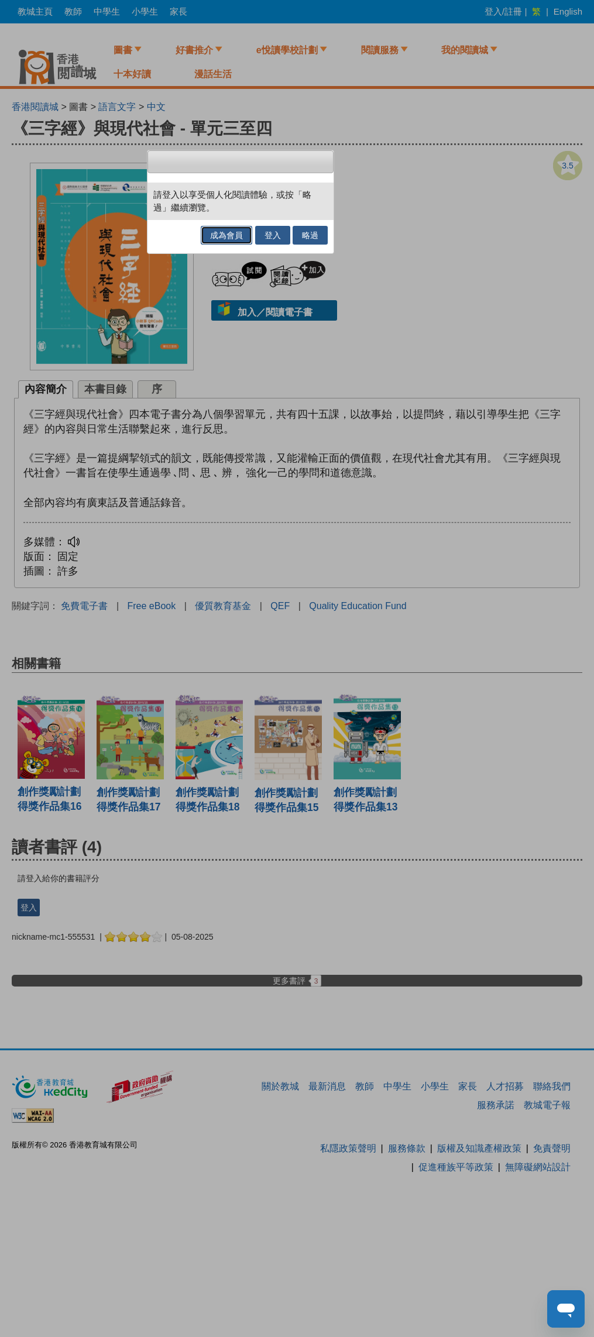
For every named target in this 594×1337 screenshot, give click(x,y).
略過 (310, 235)
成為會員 (226, 235)
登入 (273, 235)
